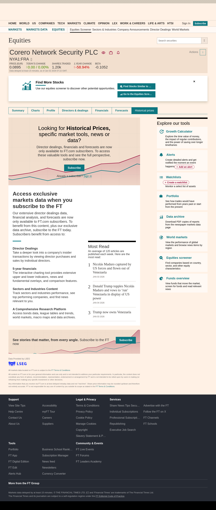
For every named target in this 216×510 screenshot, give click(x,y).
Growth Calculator (179, 131)
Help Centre (15, 411)
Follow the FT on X (154, 411)
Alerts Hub (14, 473)
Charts (35, 110)
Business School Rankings (57, 449)
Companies (47, 23)
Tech (61, 23)
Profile (51, 110)
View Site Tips (16, 405)
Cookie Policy (84, 417)
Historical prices (144, 110)
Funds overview (177, 278)
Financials (101, 110)
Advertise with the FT (156, 405)
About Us (14, 423)
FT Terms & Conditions (60, 370)
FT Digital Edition (18, 461)
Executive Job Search (123, 429)
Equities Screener (80, 29)
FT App (12, 455)
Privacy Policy (84, 411)
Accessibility (49, 405)
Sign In (186, 23)
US (34, 23)
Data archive (175, 216)
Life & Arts (156, 23)
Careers (47, 417)
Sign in (88, 176)
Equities (58, 29)
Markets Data (37, 29)
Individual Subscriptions (124, 411)
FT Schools (150, 423)
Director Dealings (160, 29)
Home (12, 23)
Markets (74, 23)
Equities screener (179, 257)
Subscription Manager (55, 455)
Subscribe (200, 23)
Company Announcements (133, 29)
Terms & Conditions (87, 405)
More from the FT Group (23, 483)
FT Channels (151, 417)
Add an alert (185, 167)
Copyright (81, 429)
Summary (18, 110)
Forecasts (121, 110)
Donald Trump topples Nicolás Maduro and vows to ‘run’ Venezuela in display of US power (113, 292)
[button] (10, 11)
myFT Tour (48, 411)
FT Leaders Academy (89, 461)
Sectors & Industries (104, 29)
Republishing (117, 423)
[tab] (18, 110)
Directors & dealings (75, 110)
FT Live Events (85, 449)
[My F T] (203, 11)
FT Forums (82, 455)
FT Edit (12, 467)
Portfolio (172, 196)
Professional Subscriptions (125, 417)
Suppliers (47, 423)
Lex (114, 23)
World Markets (180, 29)
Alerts (170, 154)
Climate (89, 23)
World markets (176, 237)
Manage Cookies (86, 423)
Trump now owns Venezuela (112, 312)
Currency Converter (54, 473)
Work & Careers (132, 23)
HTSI (170, 23)
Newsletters (49, 467)
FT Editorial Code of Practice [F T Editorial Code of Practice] (110, 496)
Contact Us (15, 417)
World (24, 23)
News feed (48, 461)
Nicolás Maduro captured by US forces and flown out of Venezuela (112, 268)
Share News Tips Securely (125, 405)
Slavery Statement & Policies (91, 435)
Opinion (104, 23)
